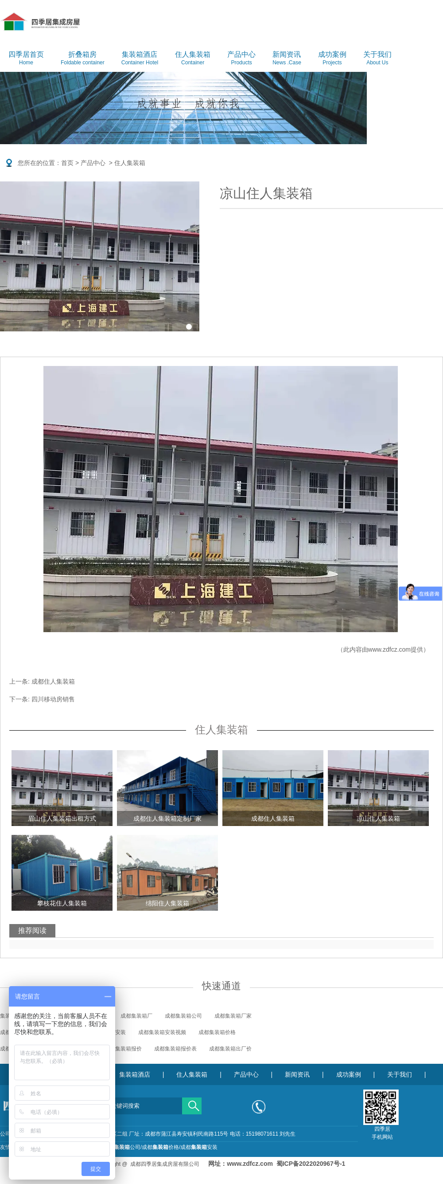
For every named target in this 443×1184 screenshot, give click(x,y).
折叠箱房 (83, 59)
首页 (67, 162)
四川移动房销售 (53, 699)
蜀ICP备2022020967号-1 (311, 1163)
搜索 (192, 1103)
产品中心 (241, 59)
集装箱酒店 (139, 59)
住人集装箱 (192, 59)
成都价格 (160, 1147)
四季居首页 (26, 59)
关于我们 (377, 59)
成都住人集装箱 (53, 681)
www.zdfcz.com (389, 649)
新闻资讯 (286, 59)
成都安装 (199, 1147)
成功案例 (332, 59)
